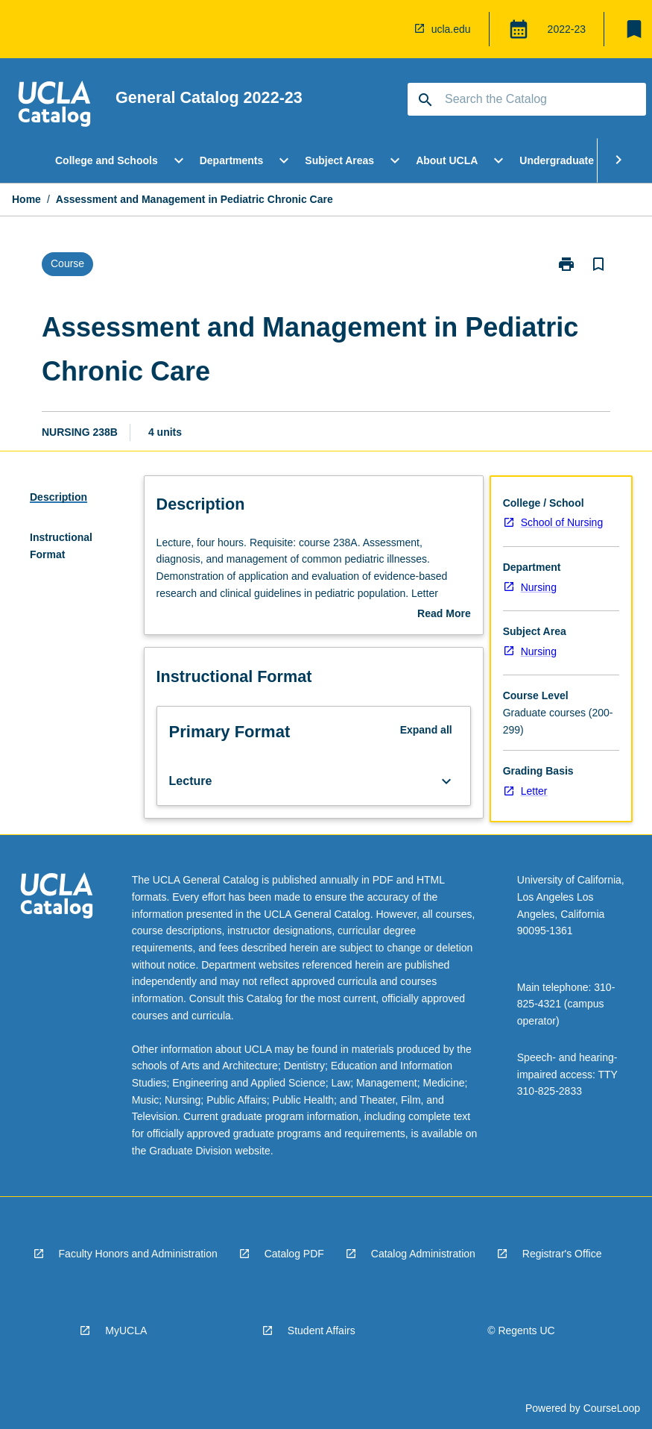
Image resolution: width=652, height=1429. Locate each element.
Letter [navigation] (534, 791)
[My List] (634, 29)
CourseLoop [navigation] (611, 1408)
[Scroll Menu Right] (618, 160)
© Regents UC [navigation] (520, 1330)
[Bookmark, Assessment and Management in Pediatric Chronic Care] (598, 264)
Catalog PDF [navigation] (294, 1254)
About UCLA (447, 160)
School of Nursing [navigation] (562, 522)
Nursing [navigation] (539, 587)
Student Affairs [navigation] (321, 1330)
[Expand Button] (446, 781)
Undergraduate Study (572, 160)
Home (26, 199)
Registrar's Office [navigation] (562, 1254)
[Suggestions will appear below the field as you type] (527, 99)
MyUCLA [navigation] (126, 1330)
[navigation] (54, 106)
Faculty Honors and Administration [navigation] (138, 1254)
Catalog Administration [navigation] (423, 1254)
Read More (444, 614)
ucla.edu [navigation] (451, 29)
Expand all (426, 730)
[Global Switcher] (518, 29)
